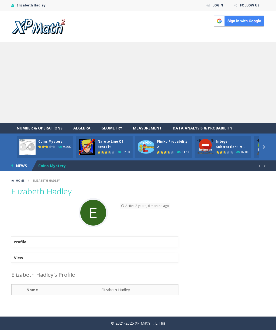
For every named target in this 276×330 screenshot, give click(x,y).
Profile (20, 241)
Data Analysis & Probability (202, 128)
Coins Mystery (50, 141)
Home (20, 180)
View (18, 257)
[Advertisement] (138, 82)
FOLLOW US (249, 5)
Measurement (147, 128)
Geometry (111, 128)
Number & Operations (40, 128)
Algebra (82, 128)
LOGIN (217, 5)
